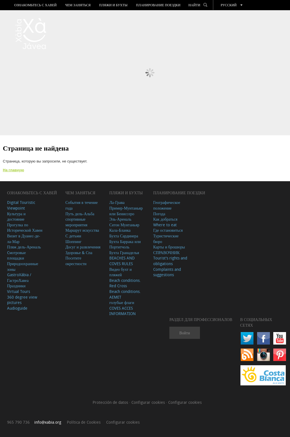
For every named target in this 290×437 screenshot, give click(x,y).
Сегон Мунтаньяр (124, 224)
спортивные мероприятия (76, 221)
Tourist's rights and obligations (170, 260)
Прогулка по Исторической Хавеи (24, 227)
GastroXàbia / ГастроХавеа (19, 277)
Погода (159, 213)
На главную (13, 170)
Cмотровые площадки (16, 255)
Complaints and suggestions (167, 272)
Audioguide (17, 308)
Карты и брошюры (169, 247)
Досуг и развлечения (83, 247)
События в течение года (81, 205)
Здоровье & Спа (78, 252)
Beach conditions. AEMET (125, 294)
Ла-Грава (117, 202)
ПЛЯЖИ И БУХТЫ (113, 5)
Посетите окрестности (75, 260)
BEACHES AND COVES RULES (122, 260)
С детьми (73, 235)
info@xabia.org (47, 422)
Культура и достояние (16, 216)
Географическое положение (166, 205)
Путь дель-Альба (79, 213)
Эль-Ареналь (120, 219)
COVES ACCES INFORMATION (122, 310)
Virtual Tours (18, 291)
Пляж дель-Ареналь (24, 247)
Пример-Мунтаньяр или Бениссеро (126, 210)
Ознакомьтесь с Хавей (35, 5)
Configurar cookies (148, 402)
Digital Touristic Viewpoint (21, 205)
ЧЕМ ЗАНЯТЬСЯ (78, 5)
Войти (184, 332)
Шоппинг (73, 241)
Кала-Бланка (120, 230)
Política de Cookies (84, 422)
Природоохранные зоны (22, 266)
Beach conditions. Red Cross (125, 283)
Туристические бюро (166, 238)
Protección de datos (111, 402)
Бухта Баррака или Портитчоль (125, 244)
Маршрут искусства (82, 230)
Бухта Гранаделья (124, 252)
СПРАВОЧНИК (166, 252)
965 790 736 (18, 422)
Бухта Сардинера (123, 235)
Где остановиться (168, 230)
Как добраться (165, 219)
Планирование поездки (158, 5)
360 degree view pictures (22, 299)
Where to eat (165, 224)
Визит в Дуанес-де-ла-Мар (23, 238)
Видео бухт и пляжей (120, 272)
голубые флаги (121, 302)
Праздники (16, 285)
